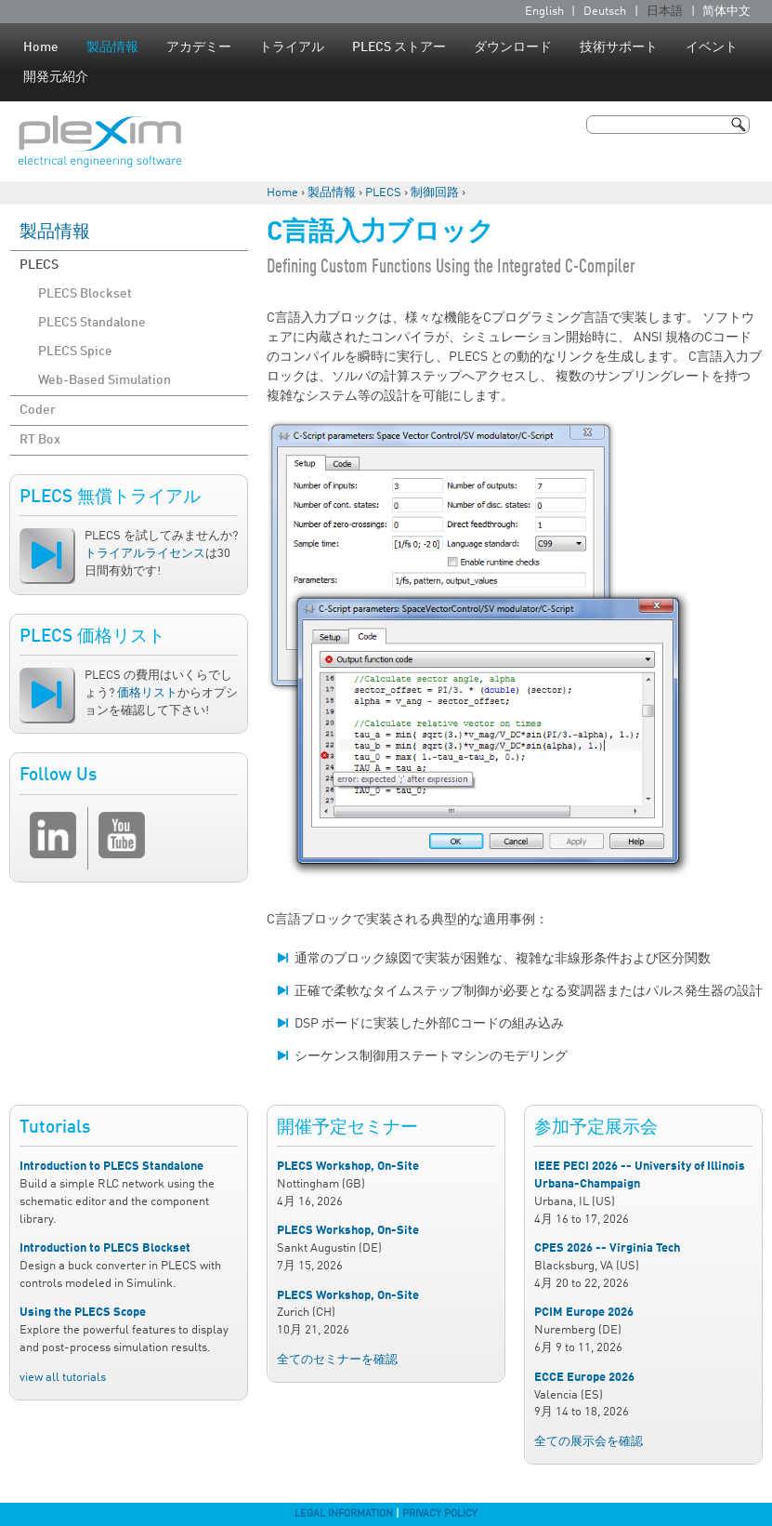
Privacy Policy (440, 1513)
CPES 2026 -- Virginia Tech (607, 1248)
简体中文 (726, 12)
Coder (38, 410)
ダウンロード (513, 47)
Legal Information (343, 1513)
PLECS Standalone (92, 322)
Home (41, 47)
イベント (712, 47)
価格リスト (147, 693)
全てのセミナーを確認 (337, 1360)
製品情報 (112, 47)
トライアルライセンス (145, 554)
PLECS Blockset (85, 293)
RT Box (40, 439)
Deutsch (604, 12)
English (544, 12)
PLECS (383, 193)
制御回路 (435, 193)
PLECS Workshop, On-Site (348, 1167)
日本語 (665, 12)
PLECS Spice (75, 351)
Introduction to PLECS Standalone (111, 1167)
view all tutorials (63, 1378)
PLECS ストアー (399, 47)
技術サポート (619, 47)
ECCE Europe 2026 (584, 1378)
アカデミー (198, 47)
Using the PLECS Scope (83, 1313)
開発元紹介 (55, 77)
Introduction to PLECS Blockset (105, 1248)
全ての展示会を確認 (588, 1442)
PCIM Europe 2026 (584, 1313)
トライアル (291, 47)
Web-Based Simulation (104, 380)
